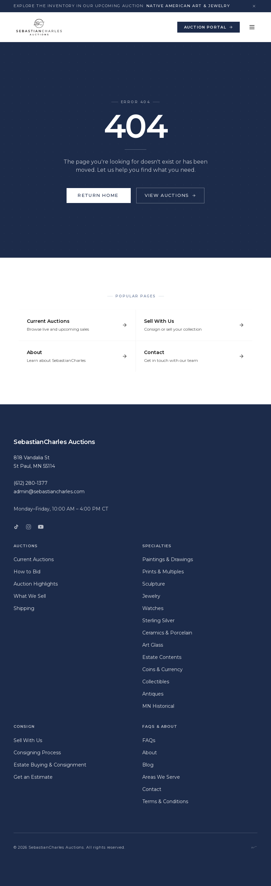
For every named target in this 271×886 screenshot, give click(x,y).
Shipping (24, 608)
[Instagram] (28, 527)
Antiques (152, 694)
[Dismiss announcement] (254, 6)
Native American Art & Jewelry (188, 5)
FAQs (148, 740)
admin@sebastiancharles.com (49, 491)
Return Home (98, 195)
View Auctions (170, 195)
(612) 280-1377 (31, 483)
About (149, 753)
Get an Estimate (33, 777)
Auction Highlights (36, 584)
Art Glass (152, 645)
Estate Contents (161, 657)
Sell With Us (28, 740)
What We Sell (30, 596)
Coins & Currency (162, 669)
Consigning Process (37, 753)
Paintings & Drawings (167, 559)
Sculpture (153, 584)
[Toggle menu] (252, 27)
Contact (151, 789)
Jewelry (151, 596)
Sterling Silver (158, 620)
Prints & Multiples (163, 572)
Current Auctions (34, 559)
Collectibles (155, 682)
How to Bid (27, 572)
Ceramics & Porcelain (167, 633)
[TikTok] (16, 527)
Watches (152, 608)
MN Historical (158, 706)
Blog (147, 765)
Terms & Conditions (165, 801)
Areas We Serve (161, 777)
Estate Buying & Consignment (50, 765)
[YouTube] (40, 527)
